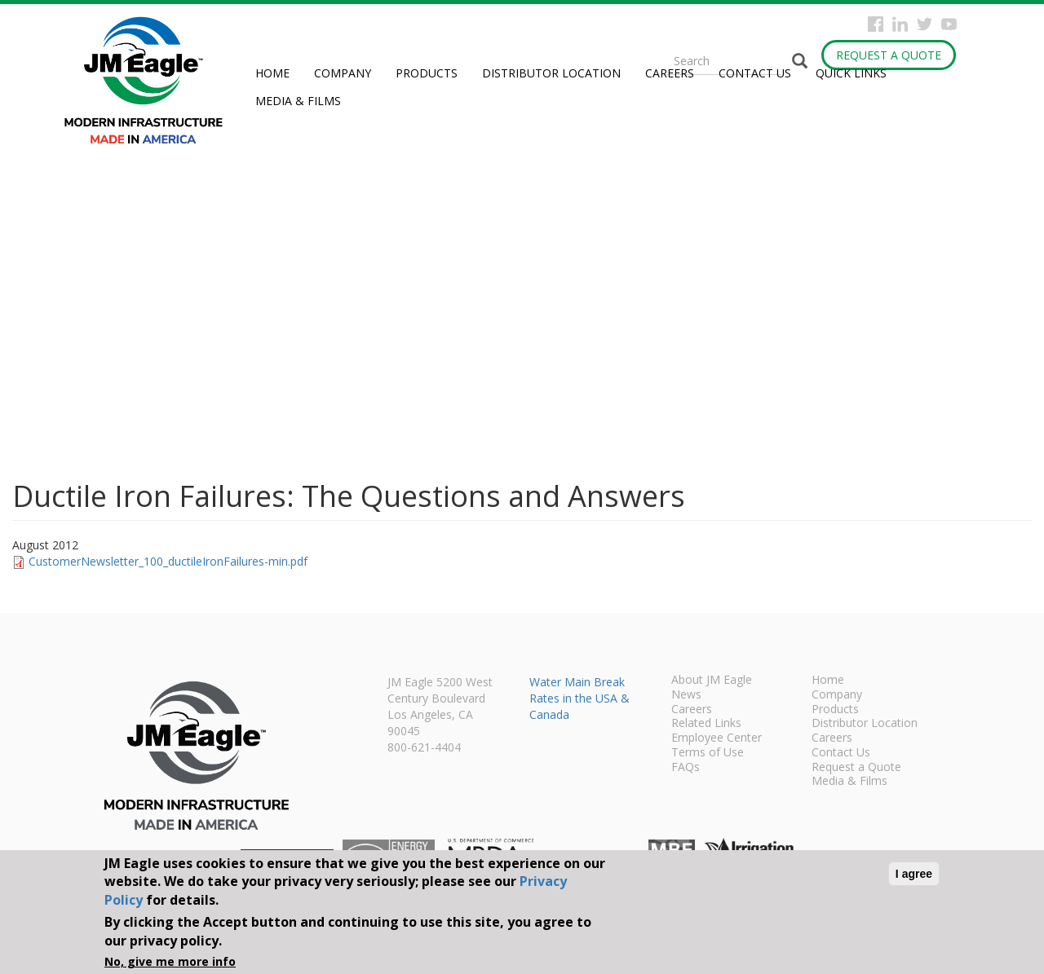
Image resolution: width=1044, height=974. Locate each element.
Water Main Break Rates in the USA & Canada (579, 698)
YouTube (949, 24)
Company (342, 73)
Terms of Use (707, 753)
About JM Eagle (711, 680)
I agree (914, 873)
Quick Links (851, 73)
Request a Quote (888, 55)
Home (272, 73)
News (686, 695)
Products (427, 73)
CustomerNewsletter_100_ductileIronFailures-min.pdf (168, 561)
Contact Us (755, 73)
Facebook (875, 24)
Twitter (924, 24)
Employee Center (716, 738)
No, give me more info (170, 961)
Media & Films (298, 100)
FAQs (685, 767)
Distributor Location (551, 73)
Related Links (706, 723)
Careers (669, 73)
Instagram (900, 24)
